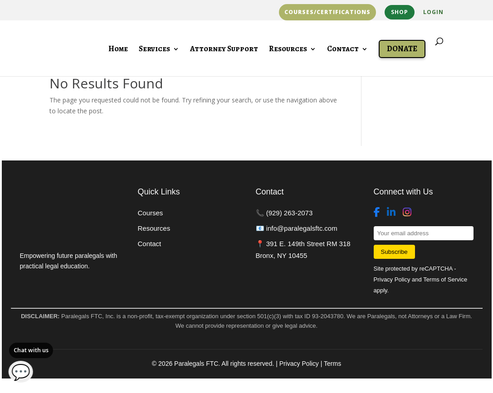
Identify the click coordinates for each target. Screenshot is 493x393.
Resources (288, 50)
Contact (343, 50)
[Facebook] (377, 212)
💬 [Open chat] (20, 371)
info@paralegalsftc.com (301, 228)
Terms (332, 363)
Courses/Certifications (327, 12)
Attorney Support (224, 50)
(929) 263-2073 (289, 213)
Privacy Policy (392, 279)
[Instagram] (407, 212)
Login (433, 13)
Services (154, 50)
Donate (402, 49)
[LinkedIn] (391, 212)
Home (118, 50)
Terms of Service (445, 279)
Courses (150, 213)
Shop (399, 12)
